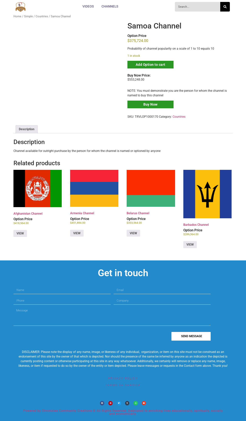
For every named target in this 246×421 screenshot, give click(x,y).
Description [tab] (26, 129)
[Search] (225, 7)
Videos (88, 6)
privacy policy (123, 378)
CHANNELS (109, 6)
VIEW (20, 233)
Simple (28, 16)
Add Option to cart (150, 65)
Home (17, 16)
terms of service (123, 385)
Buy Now (150, 104)
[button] (102, 403)
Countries (42, 16)
